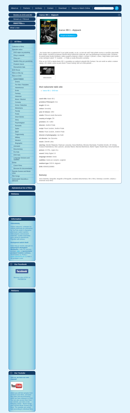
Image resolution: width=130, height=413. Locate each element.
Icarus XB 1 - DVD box (50, 91)
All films (17, 42)
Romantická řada (19, 67)
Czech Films (18, 165)
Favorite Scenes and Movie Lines (21, 172)
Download (62, 8)
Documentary (18, 149)
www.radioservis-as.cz (18, 256)
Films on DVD (16, 76)
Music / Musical (20, 99)
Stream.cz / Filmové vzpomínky (21, 19)
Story (17, 120)
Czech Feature (19, 79)
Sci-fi (17, 131)
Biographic (18, 143)
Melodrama (19, 108)
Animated (17, 146)
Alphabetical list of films (22, 188)
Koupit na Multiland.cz (68, 36)
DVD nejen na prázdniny (22, 52)
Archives (38, 8)
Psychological (19, 123)
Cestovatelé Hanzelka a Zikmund (20, 180)
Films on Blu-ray (17, 73)
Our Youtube (19, 373)
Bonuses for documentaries (23, 168)
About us (14, 8)
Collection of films (18, 46)
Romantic (18, 126)
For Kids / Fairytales (22, 85)
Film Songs (16, 176)
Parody (17, 111)
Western (18, 140)
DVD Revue (16, 70)
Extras (14, 162)
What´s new (14, 28)
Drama (17, 82)
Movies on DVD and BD (22, 15)
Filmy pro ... (18, 58)
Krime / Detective (21, 105)
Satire (17, 128)
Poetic (17, 114)
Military (17, 137)
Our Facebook (20, 264)
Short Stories (19, 117)
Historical (18, 96)
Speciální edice (17, 49)
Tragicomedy (19, 134)
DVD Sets (17, 155)
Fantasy (18, 93)
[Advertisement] (22, 205)
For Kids (16, 152)
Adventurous (19, 87)
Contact (50, 8)
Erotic (17, 90)
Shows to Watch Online (81, 8)
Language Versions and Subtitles (22, 159)
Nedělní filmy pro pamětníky (23, 61)
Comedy (18, 102)
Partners (26, 8)
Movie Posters (19, 23)
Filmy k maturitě (19, 55)
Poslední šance (19, 64)
